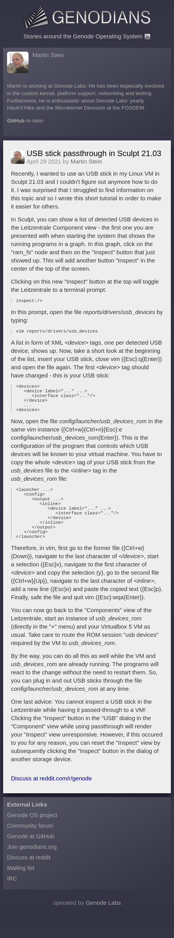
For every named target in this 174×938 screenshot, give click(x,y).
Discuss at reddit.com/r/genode (51, 800)
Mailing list (20, 890)
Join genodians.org (32, 869)
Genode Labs (103, 925)
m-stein (34, 121)
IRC (12, 900)
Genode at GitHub (30, 858)
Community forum (30, 848)
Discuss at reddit (28, 879)
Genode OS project (32, 837)
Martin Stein (48, 55)
